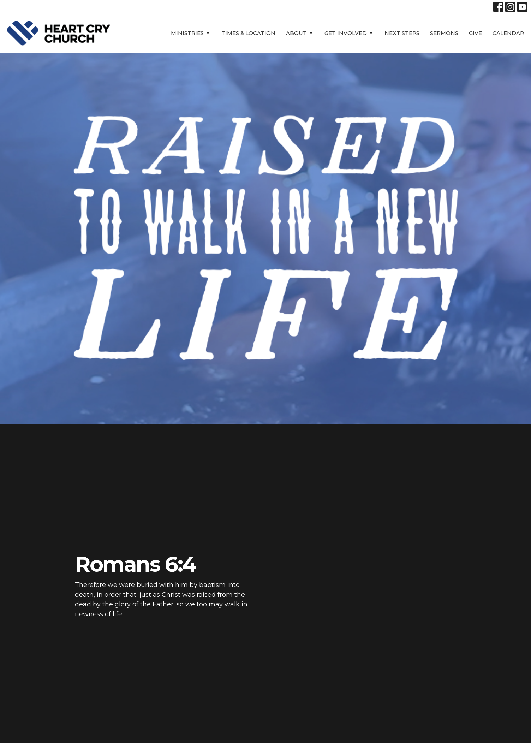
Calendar (508, 33)
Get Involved (349, 33)
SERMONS (444, 33)
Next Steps (401, 33)
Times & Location (248, 33)
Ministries (191, 33)
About (300, 33)
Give (475, 33)
